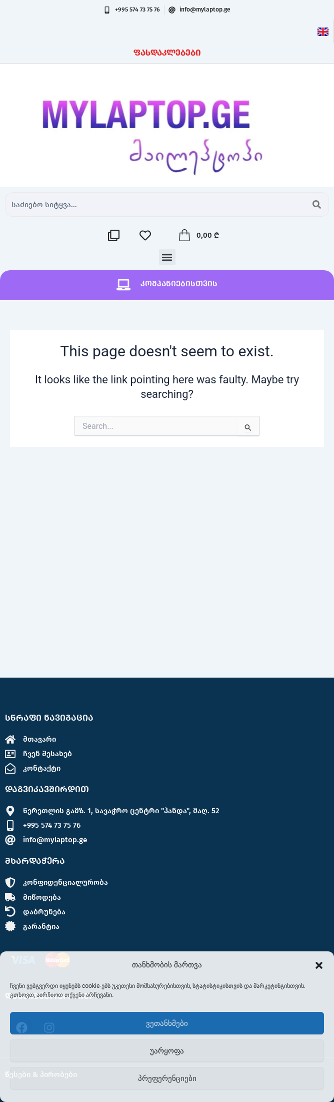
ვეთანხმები (167, 1023)
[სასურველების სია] (148, 235)
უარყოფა (167, 1050)
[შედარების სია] (116, 235)
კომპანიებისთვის (179, 283)
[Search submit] (316, 204)
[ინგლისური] (323, 31)
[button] (319, 965)
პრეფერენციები (167, 1078)
